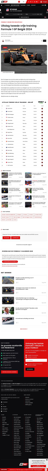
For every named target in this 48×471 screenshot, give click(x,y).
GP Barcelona (28, 428)
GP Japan (27, 420)
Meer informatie (24, 17)
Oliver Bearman (17, 451)
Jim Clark (39, 437)
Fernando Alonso (17, 426)
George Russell (17, 420)
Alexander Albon (17, 447)
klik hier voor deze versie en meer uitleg (9, 265)
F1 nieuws (25, 214)
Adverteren (27, 401)
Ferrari (15, 219)
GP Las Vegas (28, 447)
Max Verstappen (15, 5)
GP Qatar (27, 449)
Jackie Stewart (40, 431)
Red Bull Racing (38, 217)
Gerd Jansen (7, 40)
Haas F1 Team (5, 429)
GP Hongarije (28, 435)
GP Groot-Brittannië (29, 431)
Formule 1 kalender (9, 389)
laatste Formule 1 (7, 383)
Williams (4, 433)
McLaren (12, 83)
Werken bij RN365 (29, 402)
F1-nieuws (7, 5)
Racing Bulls (4, 431)
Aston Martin (5, 428)
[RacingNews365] (24, 464)
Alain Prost (39, 419)
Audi (3, 426)
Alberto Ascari (40, 424)
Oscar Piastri (16, 431)
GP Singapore (28, 444)
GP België (27, 433)
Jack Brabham (40, 451)
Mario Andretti (40, 455)
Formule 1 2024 (38, 214)
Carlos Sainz (16, 433)
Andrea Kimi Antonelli (18, 428)
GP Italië (27, 438)
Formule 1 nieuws (5, 217)
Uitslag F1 (19, 214)
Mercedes (9, 219)
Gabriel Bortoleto (17, 455)
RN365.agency (28, 404)
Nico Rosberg (39, 418)
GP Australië (28, 417)
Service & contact (29, 399)
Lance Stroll (16, 444)
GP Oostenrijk (28, 429)
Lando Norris (12, 88)
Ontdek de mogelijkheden (9, 372)
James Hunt (39, 430)
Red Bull (4, 417)
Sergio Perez (25, 91)
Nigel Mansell (39, 440)
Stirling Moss (39, 442)
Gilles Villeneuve (40, 428)
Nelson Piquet (40, 449)
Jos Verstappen (40, 435)
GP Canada (27, 424)
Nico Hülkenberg (17, 446)
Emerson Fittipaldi (41, 446)
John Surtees (40, 453)
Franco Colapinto (17, 453)
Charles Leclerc (17, 422)
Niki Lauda (39, 439)
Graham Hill (39, 447)
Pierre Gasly (16, 442)
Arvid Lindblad (17, 440)
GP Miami (27, 422)
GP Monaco (27, 426)
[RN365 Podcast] (19, 2)
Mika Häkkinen (40, 433)
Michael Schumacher (40, 422)
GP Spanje (27, 440)
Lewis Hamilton (17, 424)
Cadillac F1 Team (6, 435)
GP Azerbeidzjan (28, 442)
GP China (27, 419)
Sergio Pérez (16, 435)
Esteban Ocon (17, 437)
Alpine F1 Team (5, 424)
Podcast (33, 5)
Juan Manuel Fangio (41, 444)
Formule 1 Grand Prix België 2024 (11, 22)
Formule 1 (31, 214)
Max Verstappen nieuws (28, 217)
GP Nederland (28, 437)
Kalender (23, 5)
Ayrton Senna (40, 426)
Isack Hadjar (16, 429)
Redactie (27, 397)
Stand (28, 5)
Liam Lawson (16, 449)
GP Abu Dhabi (28, 451)
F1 (11, 217)
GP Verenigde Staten (29, 446)
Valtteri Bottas (17, 438)
